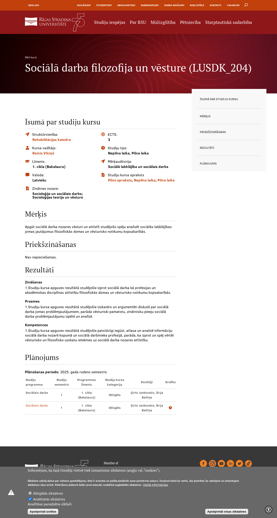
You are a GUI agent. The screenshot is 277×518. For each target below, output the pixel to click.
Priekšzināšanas (213, 132)
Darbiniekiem (150, 5)
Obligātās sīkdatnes (48, 493)
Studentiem (104, 5)
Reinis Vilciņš (43, 153)
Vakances (233, 5)
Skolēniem (84, 5)
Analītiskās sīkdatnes (49, 499)
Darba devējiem (174, 5)
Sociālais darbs (37, 405)
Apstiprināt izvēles (43, 511)
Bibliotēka (197, 5)
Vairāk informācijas (155, 484)
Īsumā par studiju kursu (219, 99)
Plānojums (208, 163)
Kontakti (215, 5)
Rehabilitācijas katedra (51, 139)
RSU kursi (31, 57)
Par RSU (138, 22)
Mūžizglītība (163, 22)
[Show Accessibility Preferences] (268, 509)
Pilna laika (166, 180)
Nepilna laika (144, 180)
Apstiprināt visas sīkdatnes (226, 511)
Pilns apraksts (120, 180)
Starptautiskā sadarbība (228, 22)
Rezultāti (207, 148)
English (33, 5)
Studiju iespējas (109, 22)
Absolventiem (126, 5)
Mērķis (205, 116)
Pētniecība (190, 22)
